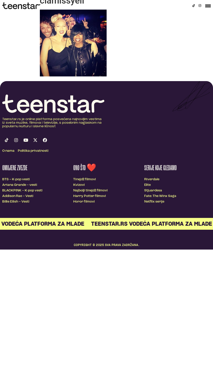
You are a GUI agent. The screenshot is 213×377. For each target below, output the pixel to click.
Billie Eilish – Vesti (15, 201)
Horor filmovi (84, 201)
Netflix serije (154, 201)
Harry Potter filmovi (89, 196)
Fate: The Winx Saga (160, 196)
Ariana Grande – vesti (19, 185)
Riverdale (151, 179)
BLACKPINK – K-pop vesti (22, 190)
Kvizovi (79, 185)
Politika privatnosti (33, 151)
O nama (8, 151)
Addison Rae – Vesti (17, 196)
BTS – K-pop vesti (16, 179)
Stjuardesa (153, 190)
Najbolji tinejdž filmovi (90, 190)
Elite (147, 185)
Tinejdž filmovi (84, 179)
